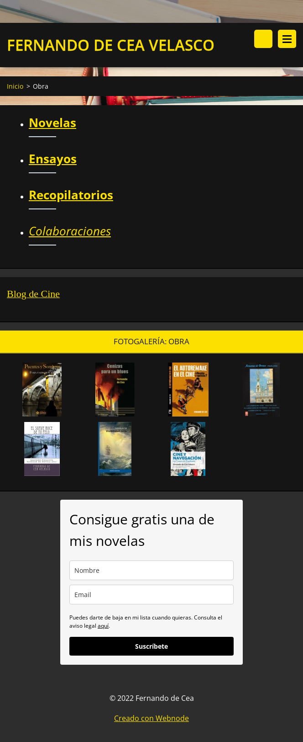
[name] (151, 570)
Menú (287, 39)
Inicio (15, 86)
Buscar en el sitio (263, 39)
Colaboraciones (70, 231)
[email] (151, 594)
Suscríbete (151, 646)
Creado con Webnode (151, 718)
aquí (103, 626)
